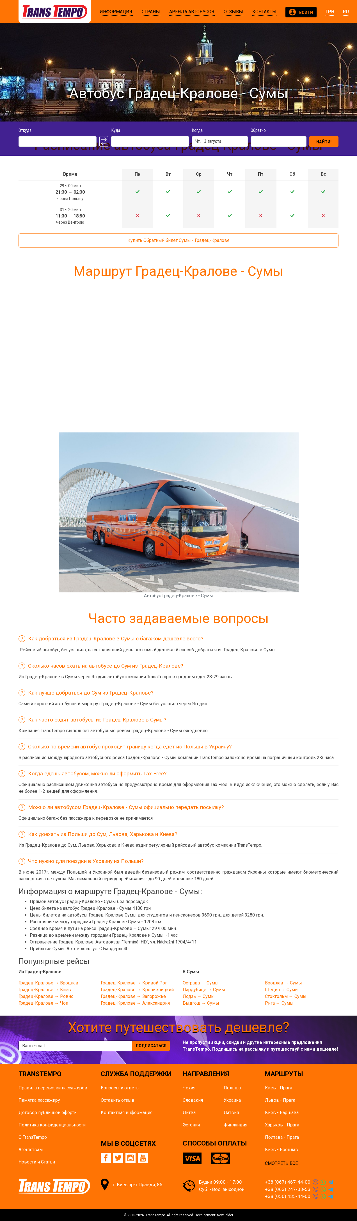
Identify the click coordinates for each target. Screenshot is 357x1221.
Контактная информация (126, 1112)
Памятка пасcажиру (39, 1100)
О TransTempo (33, 1137)
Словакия (193, 1100)
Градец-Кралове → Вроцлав (48, 983)
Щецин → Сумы (282, 989)
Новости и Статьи (37, 1162)
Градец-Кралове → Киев (45, 989)
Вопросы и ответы (120, 1088)
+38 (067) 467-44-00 (287, 1182)
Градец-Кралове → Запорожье (133, 996)
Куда (115, 130)
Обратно (258, 130)
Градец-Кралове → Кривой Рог (134, 983)
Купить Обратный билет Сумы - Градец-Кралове (178, 240)
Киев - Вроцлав (281, 1149)
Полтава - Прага (282, 1137)
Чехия (189, 1088)
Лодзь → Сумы (199, 996)
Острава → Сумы (201, 983)
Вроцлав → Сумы (283, 983)
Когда (197, 130)
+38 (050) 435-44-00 (287, 1196)
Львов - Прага (280, 1100)
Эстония (191, 1125)
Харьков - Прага (282, 1125)
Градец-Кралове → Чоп (43, 1003)
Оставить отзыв (117, 1100)
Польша (232, 1088)
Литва (189, 1112)
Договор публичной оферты (48, 1112)
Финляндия (235, 1125)
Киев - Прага (278, 1088)
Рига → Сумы (279, 1003)
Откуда (25, 130)
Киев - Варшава (282, 1112)
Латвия (231, 1112)
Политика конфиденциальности (52, 1125)
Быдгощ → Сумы (201, 1003)
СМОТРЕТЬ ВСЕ (281, 1163)
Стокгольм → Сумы (285, 996)
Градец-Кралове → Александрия (135, 1003)
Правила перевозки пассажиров (53, 1088)
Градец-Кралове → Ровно (46, 996)
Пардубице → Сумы (204, 989)
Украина (232, 1100)
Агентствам (31, 1149)
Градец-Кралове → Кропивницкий (137, 989)
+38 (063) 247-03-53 (287, 1189)
